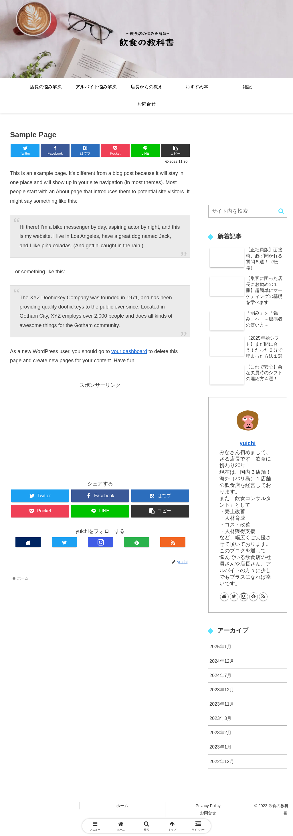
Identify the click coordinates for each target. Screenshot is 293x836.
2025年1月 (220, 646)
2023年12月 (221, 689)
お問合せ (208, 813)
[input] (247, 211)
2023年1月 (220, 746)
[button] (281, 211)
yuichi (247, 443)
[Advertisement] (100, 430)
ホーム (122, 805)
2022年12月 (221, 761)
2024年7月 (220, 675)
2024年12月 (221, 661)
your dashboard (129, 351)
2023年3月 (220, 718)
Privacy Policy (208, 805)
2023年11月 (221, 703)
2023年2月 (220, 732)
